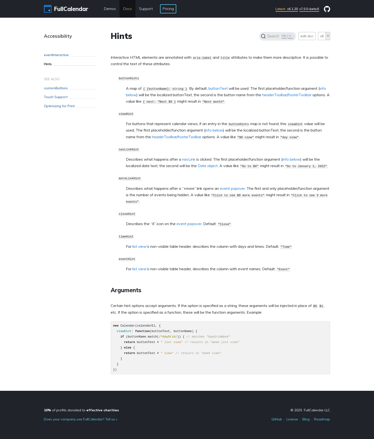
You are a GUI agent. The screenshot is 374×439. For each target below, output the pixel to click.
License (292, 419)
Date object (208, 165)
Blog (306, 419)
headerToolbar (274, 94)
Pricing (168, 8)
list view (139, 246)
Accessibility (58, 36)
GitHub (276, 419)
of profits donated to (81, 410)
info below (214, 130)
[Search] (277, 36)
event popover (232, 188)
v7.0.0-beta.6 (309, 9)
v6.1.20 (286, 9)
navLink (188, 159)
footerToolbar (300, 94)
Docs (127, 8)
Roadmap (322, 419)
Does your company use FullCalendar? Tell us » (80, 419)
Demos (110, 8)
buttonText (218, 88)
